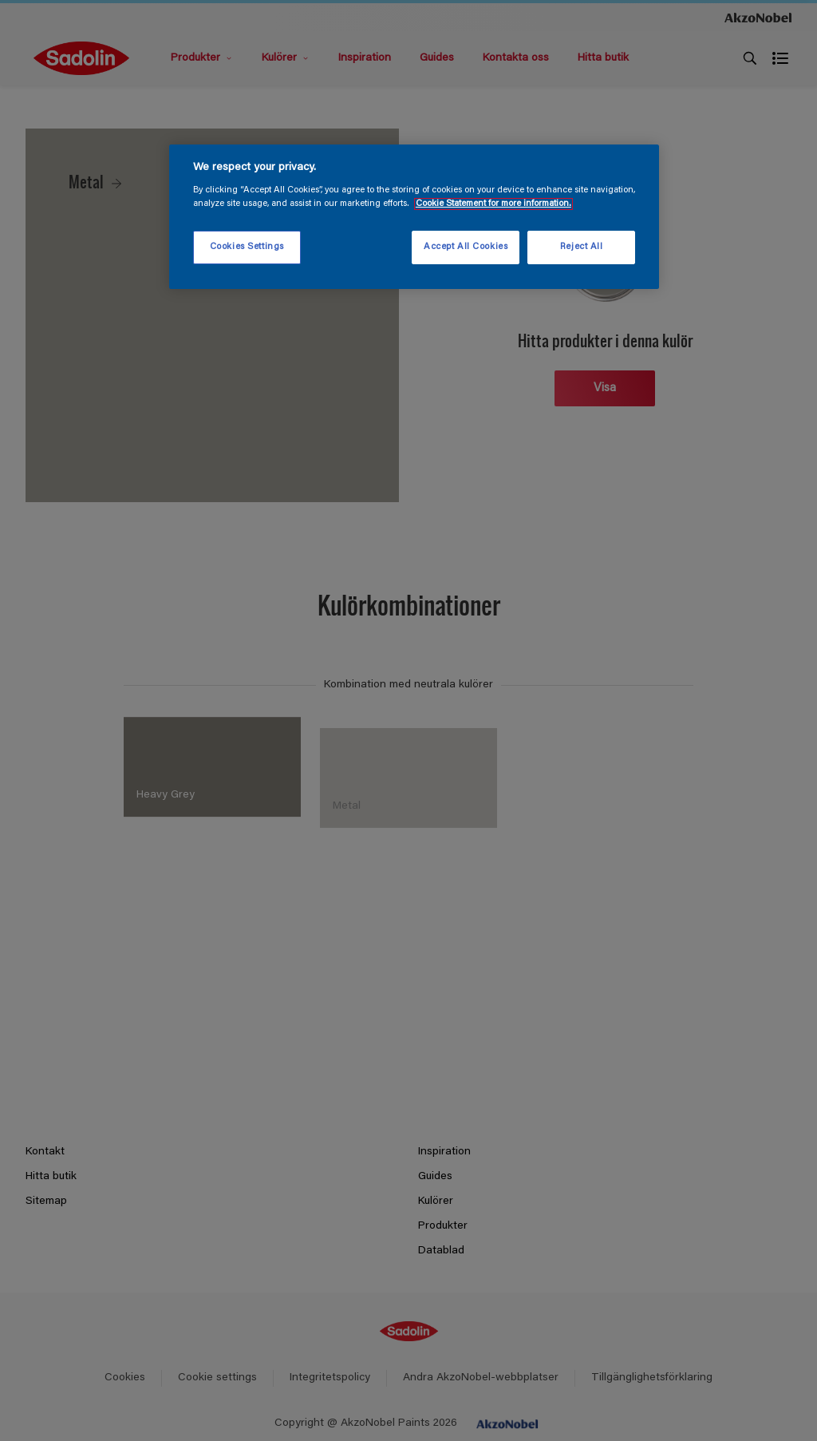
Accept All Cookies (465, 247)
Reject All (581, 247)
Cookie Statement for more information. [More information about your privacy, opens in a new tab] (493, 204)
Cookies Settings (247, 247)
